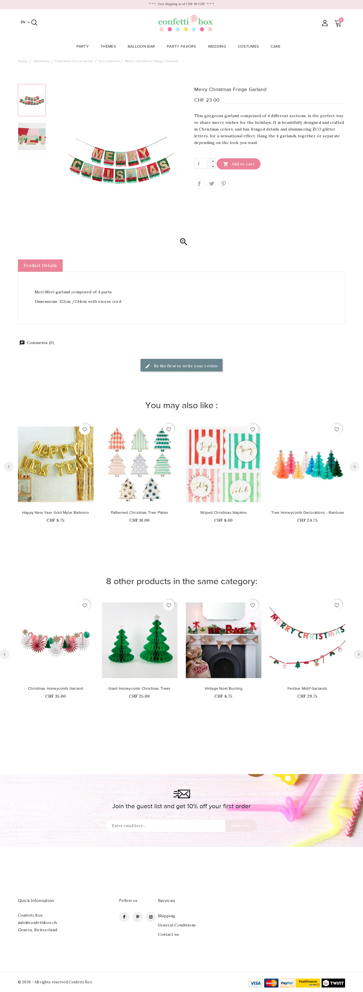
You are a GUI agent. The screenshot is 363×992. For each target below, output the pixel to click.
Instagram (151, 917)
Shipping (166, 915)
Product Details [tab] (40, 265)
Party (84, 46)
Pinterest (223, 183)
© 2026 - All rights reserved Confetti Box (55, 982)
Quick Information (36, 900)
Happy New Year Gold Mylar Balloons (55, 512)
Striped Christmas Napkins (223, 512)
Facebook (124, 917)
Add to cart (238, 164)
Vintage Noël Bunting (224, 688)
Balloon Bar (143, 46)
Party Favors (183, 46)
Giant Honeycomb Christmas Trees (139, 688)
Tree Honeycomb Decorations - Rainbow (307, 512)
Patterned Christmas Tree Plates (139, 512)
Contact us (168, 934)
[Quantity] (201, 163)
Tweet (211, 183)
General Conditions (177, 925)
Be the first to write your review (181, 366)
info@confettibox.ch (37, 922)
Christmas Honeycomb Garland (55, 688)
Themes (109, 46)
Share (199, 183)
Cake (277, 46)
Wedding (218, 46)
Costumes (250, 46)
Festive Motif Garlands (307, 688)
